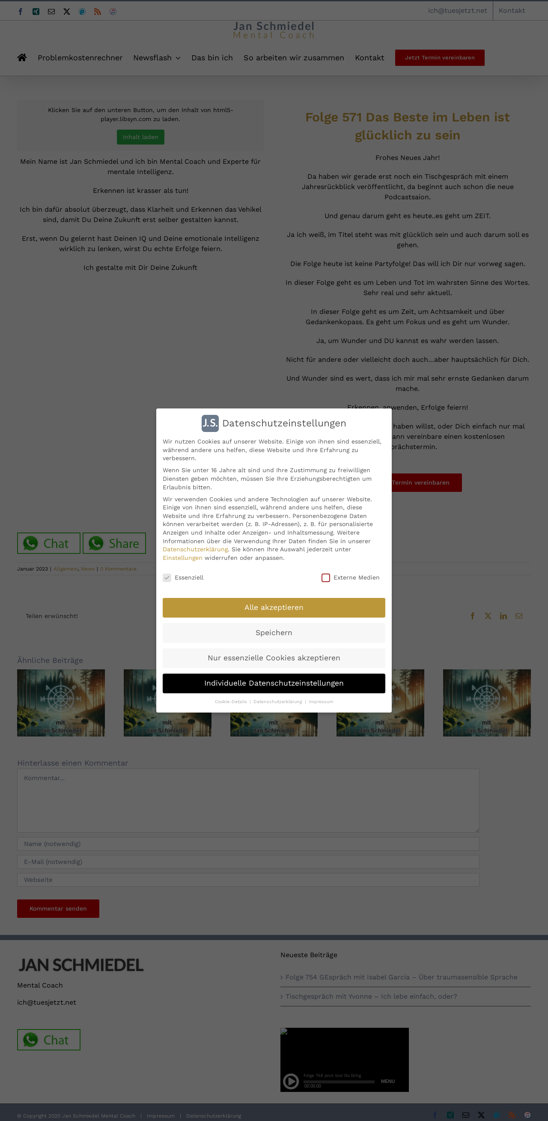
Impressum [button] (321, 701)
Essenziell (183, 578)
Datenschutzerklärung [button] (278, 701)
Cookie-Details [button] (232, 701)
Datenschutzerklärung (195, 549)
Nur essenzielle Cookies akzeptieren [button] (274, 658)
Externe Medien (351, 578)
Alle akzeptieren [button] (274, 607)
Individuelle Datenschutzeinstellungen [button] (274, 683)
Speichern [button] (274, 632)
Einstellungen (183, 557)
